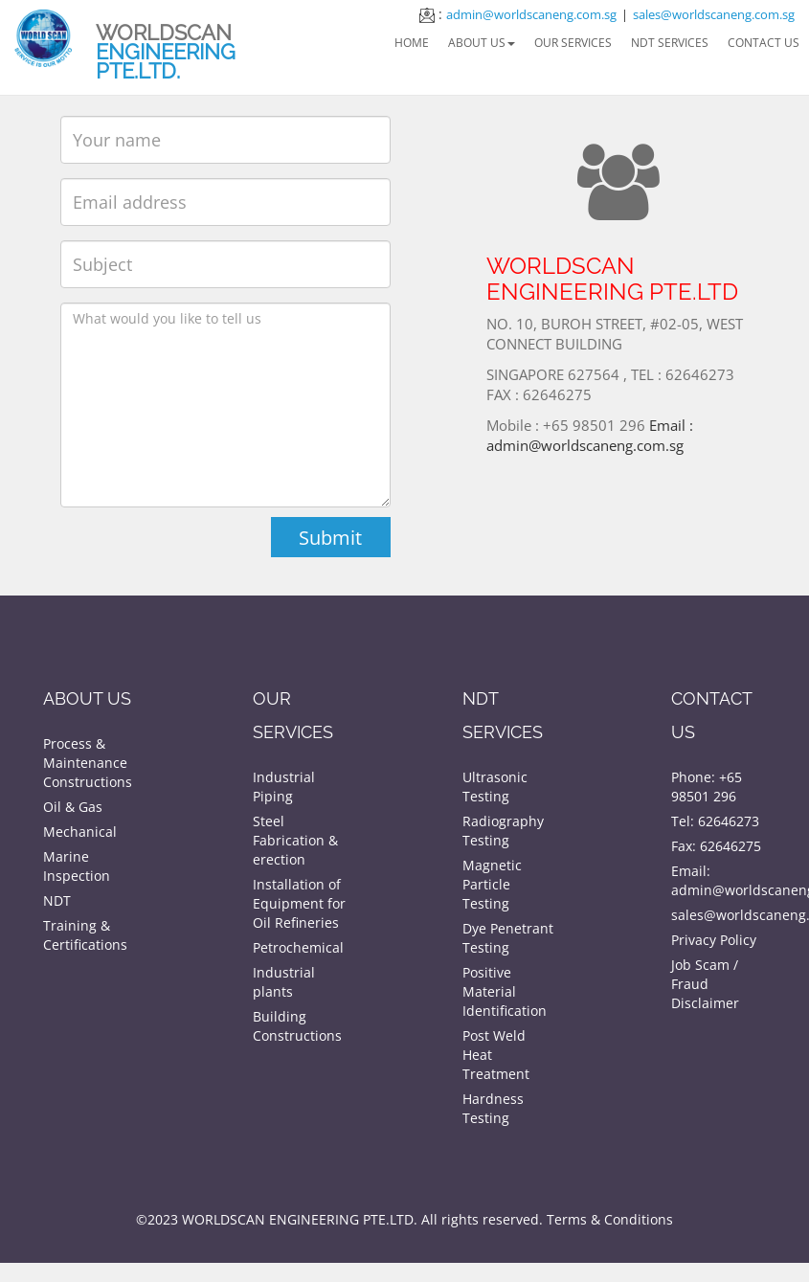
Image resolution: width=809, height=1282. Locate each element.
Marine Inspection (76, 866)
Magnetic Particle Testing (492, 884)
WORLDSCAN (166, 51)
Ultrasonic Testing (495, 786)
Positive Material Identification (504, 991)
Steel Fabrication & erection (295, 840)
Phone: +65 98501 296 (706, 786)
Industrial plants (284, 982)
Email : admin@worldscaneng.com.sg (591, 425)
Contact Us (763, 42)
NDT (57, 900)
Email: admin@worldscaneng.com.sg (718, 880)
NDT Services (669, 42)
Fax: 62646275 (716, 846)
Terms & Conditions (610, 1219)
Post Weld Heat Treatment (495, 1054)
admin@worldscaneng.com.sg (531, 14)
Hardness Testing (493, 1108)
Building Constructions (297, 1026)
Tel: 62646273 (715, 821)
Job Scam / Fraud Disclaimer (705, 984)
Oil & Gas (72, 807)
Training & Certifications (85, 935)
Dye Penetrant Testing (507, 937)
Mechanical (80, 831)
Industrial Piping (284, 786)
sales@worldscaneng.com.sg (714, 14)
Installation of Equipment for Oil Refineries (299, 903)
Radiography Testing (503, 830)
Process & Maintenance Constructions (87, 762)
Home (411, 42)
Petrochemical (298, 947)
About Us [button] (481, 42)
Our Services (573, 42)
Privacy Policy (713, 940)
